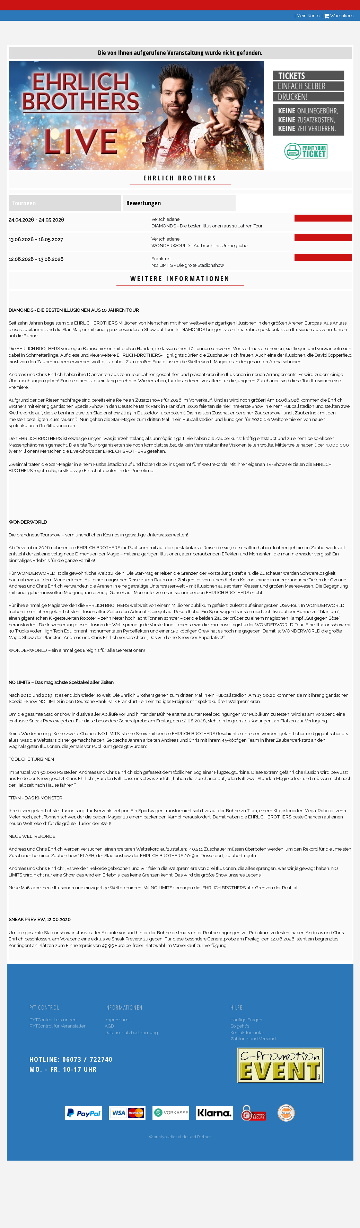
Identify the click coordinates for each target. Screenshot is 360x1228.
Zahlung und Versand (253, 1038)
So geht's (239, 1026)
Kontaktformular (247, 1032)
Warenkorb (338, 15)
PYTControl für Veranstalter (57, 1026)
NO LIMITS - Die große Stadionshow (187, 265)
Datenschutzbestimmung (131, 1032)
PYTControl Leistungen (53, 1019)
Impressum (117, 1019)
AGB (109, 1026)
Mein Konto (308, 15)
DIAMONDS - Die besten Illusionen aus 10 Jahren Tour (207, 225)
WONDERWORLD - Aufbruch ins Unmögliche (199, 245)
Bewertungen (143, 203)
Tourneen (24, 203)
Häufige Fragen (246, 1019)
